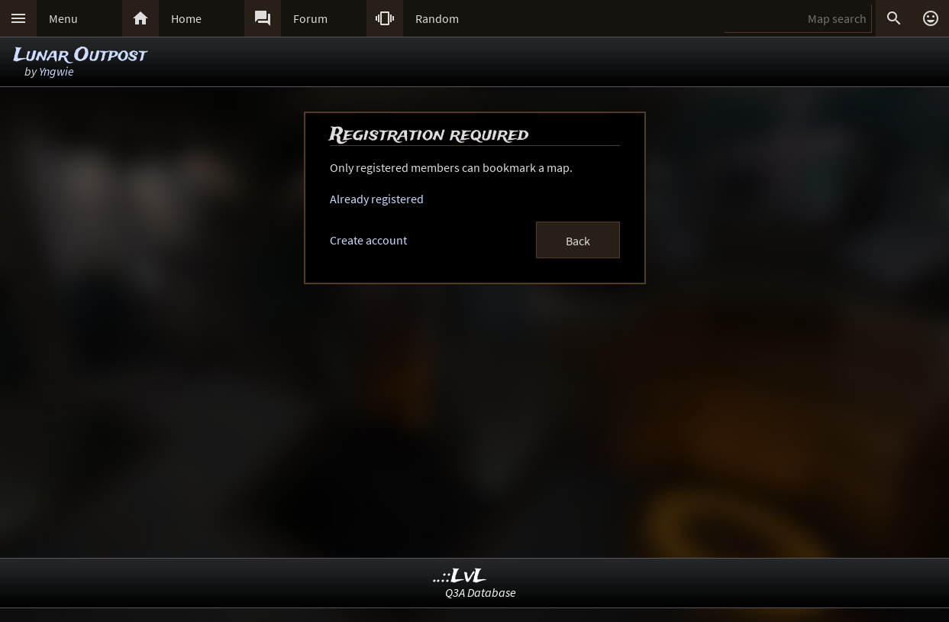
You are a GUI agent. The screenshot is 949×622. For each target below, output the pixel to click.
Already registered (377, 198)
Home (186, 18)
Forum (310, 18)
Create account (368, 240)
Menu (63, 18)
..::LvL (460, 576)
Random (437, 18)
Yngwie (56, 71)
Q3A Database (480, 592)
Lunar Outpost (80, 55)
